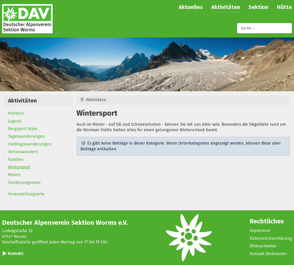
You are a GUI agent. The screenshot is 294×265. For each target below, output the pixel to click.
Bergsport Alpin (22, 128)
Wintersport (19, 167)
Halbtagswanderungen (29, 144)
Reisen (14, 174)
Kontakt (15, 253)
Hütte (284, 7)
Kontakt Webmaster (268, 253)
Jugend (14, 121)
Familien (16, 159)
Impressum (260, 230)
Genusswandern (23, 151)
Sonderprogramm (24, 182)
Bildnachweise (263, 246)
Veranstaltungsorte (26, 194)
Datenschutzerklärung (271, 238)
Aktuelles (191, 7)
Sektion (258, 7)
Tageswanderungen (26, 136)
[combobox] (264, 28)
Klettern (16, 113)
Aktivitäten (225, 7)
